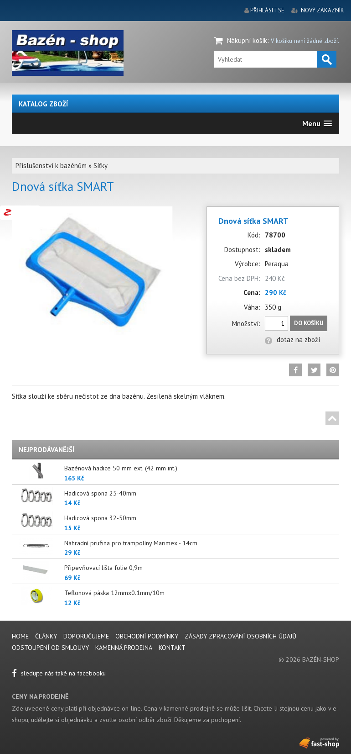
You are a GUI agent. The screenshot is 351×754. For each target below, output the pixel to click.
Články (47, 636)
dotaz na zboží (292, 339)
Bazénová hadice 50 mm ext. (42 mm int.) (120, 468)
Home (20, 636)
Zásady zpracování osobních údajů (240, 636)
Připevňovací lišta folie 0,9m (103, 568)
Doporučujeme (86, 636)
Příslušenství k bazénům (51, 165)
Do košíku (308, 323)
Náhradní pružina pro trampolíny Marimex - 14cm (130, 543)
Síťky (100, 165)
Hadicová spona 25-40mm (100, 493)
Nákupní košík (247, 40)
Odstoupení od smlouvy (50, 647)
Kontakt (172, 647)
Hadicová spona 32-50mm (100, 518)
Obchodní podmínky (146, 636)
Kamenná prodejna (123, 647)
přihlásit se (267, 10)
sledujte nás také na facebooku (59, 673)
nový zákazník (322, 10)
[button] (317, 123)
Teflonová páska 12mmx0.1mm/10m (114, 593)
